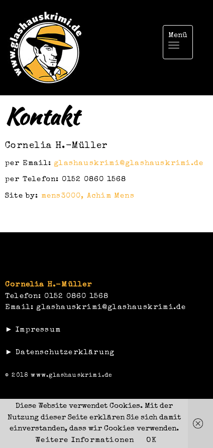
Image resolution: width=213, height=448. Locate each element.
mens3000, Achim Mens (88, 196)
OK (151, 440)
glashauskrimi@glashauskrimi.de (128, 163)
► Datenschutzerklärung (60, 352)
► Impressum (33, 330)
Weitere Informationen (84, 440)
